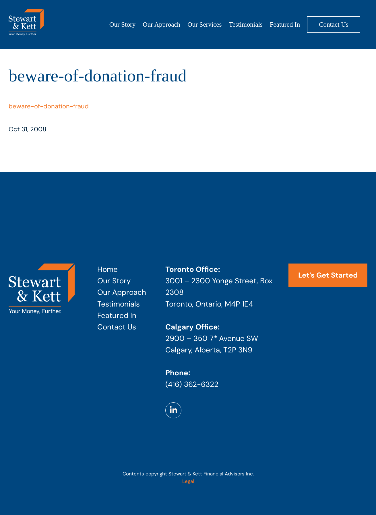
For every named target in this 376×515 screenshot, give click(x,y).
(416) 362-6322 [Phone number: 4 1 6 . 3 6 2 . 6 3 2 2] (191, 384)
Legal (188, 481)
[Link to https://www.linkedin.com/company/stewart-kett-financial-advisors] (173, 410)
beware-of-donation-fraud (49, 106)
